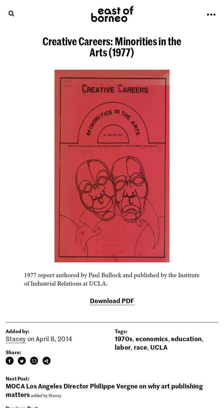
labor (123, 347)
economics (152, 338)
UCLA (159, 347)
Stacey (16, 338)
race (140, 347)
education (186, 338)
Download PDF (112, 300)
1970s (123, 338)
